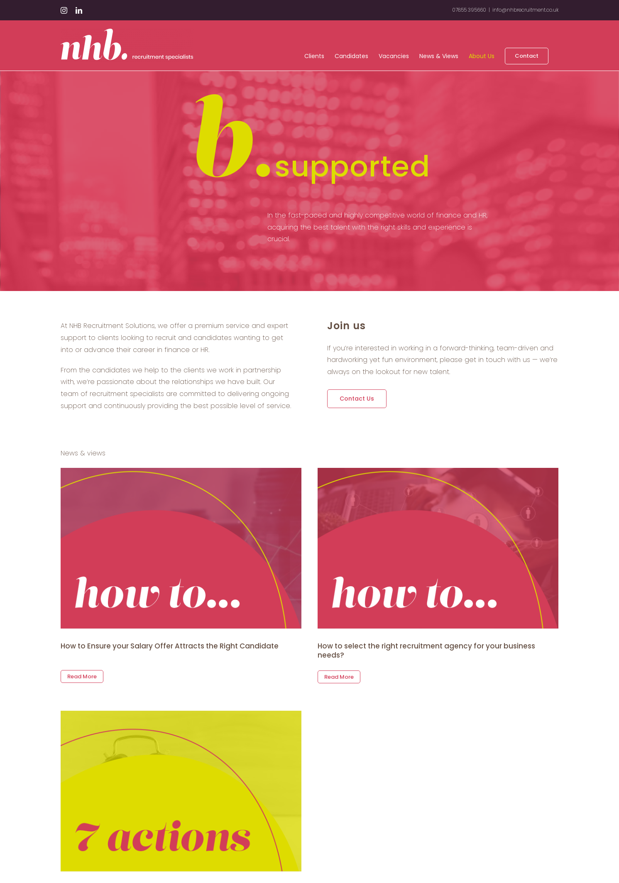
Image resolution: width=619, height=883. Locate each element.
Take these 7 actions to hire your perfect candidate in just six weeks (213, 862)
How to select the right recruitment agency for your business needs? (415, 650)
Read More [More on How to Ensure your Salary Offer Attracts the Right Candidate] (82, 668)
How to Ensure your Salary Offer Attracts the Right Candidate (170, 646)
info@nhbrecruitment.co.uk (525, 9)
